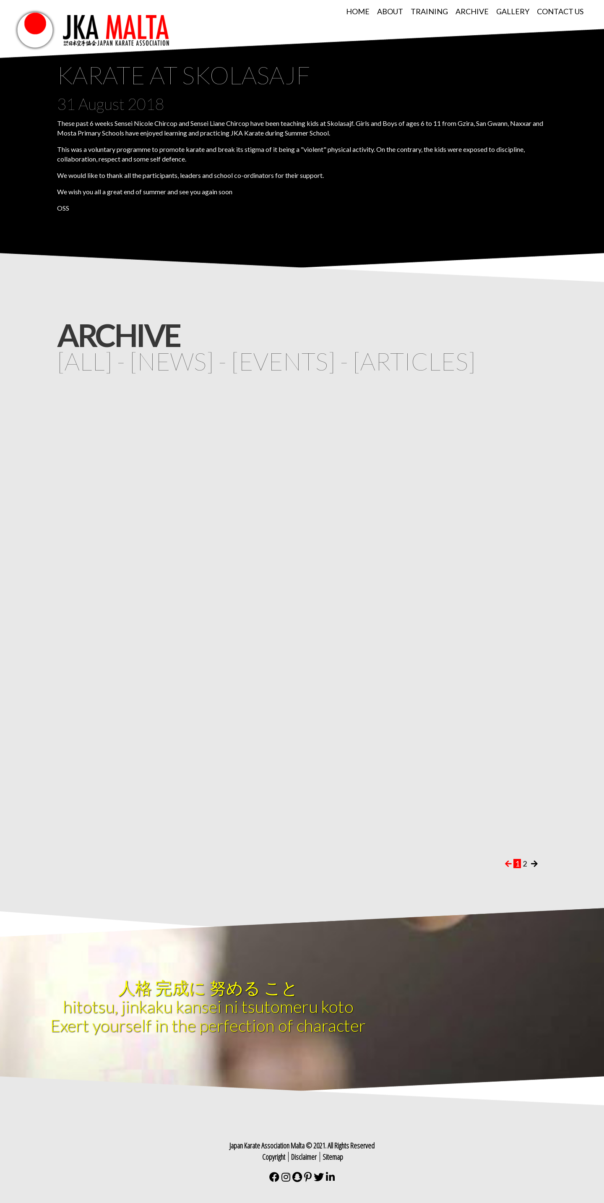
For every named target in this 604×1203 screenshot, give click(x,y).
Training (429, 11)
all (85, 361)
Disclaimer (304, 1157)
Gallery (512, 11)
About (390, 11)
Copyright (273, 1157)
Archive (472, 11)
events (283, 361)
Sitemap (333, 1157)
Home (358, 11)
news (171, 361)
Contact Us (560, 11)
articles (414, 361)
